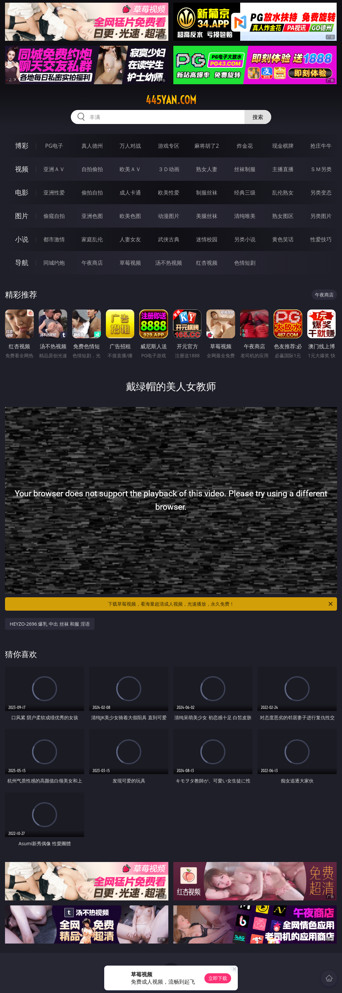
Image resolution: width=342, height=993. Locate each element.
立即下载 (217, 978)
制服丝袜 (206, 192)
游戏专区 (168, 145)
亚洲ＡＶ (54, 169)
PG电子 (54, 145)
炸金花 (245, 145)
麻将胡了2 (206, 145)
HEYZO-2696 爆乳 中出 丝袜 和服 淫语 (50, 624)
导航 (21, 262)
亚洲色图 (92, 216)
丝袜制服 (244, 169)
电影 (21, 192)
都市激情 (54, 239)
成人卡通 (130, 192)
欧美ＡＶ (130, 169)
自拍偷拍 (92, 169)
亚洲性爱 (54, 192)
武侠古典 (168, 239)
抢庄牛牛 (321, 145)
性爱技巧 (321, 239)
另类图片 (321, 216)
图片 (21, 215)
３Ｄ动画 (168, 169)
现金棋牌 (283, 145)
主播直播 (283, 169)
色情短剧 (244, 262)
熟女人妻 (206, 169)
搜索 (257, 117)
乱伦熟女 (283, 192)
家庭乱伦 (92, 239)
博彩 (21, 145)
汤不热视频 (168, 262)
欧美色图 (130, 216)
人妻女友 (130, 239)
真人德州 (92, 145)
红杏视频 (206, 262)
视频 (21, 168)
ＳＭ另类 (321, 169)
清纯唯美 (244, 216)
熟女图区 (283, 216)
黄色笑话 (283, 239)
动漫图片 (168, 216)
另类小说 (244, 239)
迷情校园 (206, 239)
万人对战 (130, 145)
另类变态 (321, 192)
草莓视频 (130, 262)
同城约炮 (54, 262)
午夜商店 (92, 262)
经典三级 (244, 192)
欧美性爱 (168, 192)
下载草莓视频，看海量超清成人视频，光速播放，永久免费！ (221, 604)
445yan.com (171, 100)
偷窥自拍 (54, 216)
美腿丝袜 (206, 216)
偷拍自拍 (92, 192)
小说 (21, 239)
